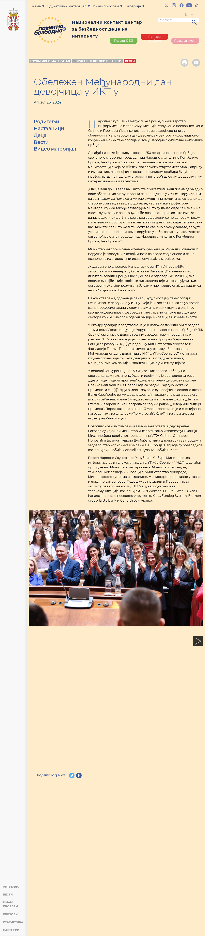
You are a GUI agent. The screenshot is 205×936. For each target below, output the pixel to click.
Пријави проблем (154, 37)
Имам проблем (10, 904)
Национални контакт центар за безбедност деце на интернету (107, 29)
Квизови (10, 914)
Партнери (11, 930)
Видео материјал (55, 149)
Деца (40, 136)
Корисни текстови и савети (97, 61)
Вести (8, 894)
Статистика (13, 922)
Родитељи (46, 122)
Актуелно (11, 886)
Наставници (49, 129)
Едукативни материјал (50, 61)
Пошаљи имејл (185, 40)
